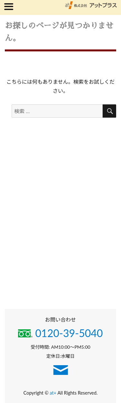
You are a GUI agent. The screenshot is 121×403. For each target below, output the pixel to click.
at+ (53, 393)
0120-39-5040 (60, 333)
